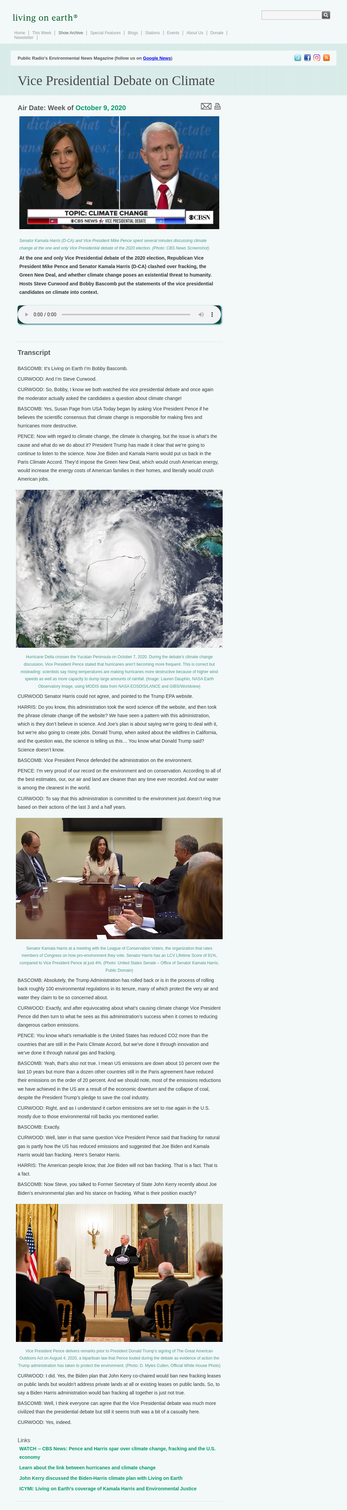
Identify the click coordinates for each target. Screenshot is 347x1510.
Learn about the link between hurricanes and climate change (87, 1467)
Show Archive (70, 33)
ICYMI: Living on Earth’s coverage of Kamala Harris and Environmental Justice (108, 1488)
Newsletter (24, 37)
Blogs (133, 33)
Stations (152, 33)
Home (19, 33)
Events (173, 33)
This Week (41, 33)
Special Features (105, 33)
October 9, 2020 (101, 108)
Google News (157, 58)
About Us (194, 33)
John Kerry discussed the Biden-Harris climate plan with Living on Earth (101, 1478)
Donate (217, 33)
